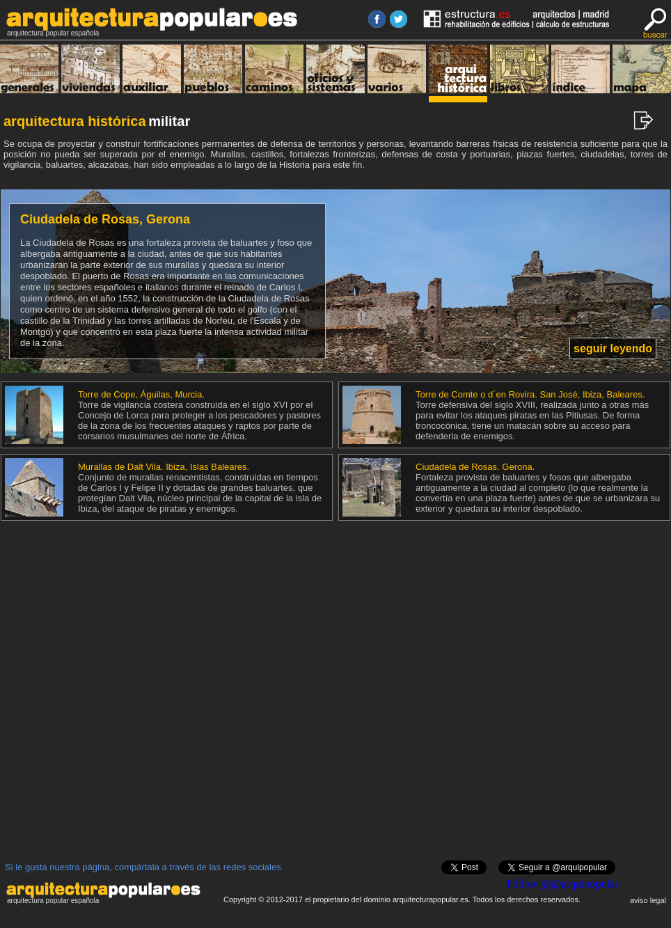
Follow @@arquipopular (563, 884)
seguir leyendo (613, 348)
